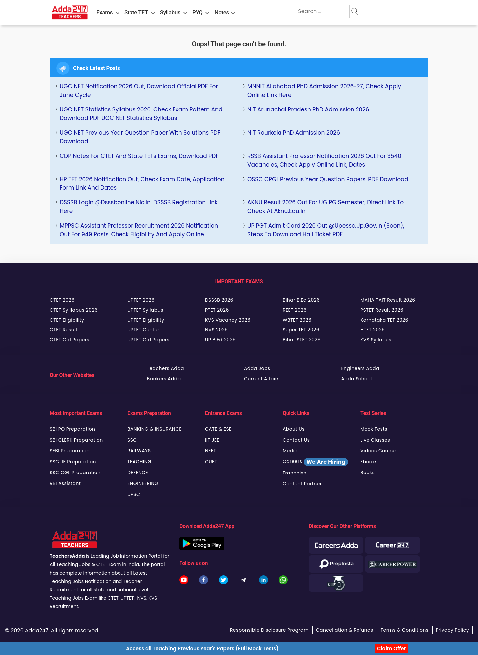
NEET (210, 450)
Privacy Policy (452, 630)
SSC (132, 440)
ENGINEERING (142, 483)
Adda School (356, 378)
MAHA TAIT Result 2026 (387, 300)
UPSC (133, 494)
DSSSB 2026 (219, 300)
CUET (211, 461)
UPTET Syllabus (145, 310)
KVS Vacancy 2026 (227, 320)
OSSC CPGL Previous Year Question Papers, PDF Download (327, 179)
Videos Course (378, 450)
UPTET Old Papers (148, 339)
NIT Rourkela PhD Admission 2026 (293, 133)
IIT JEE (212, 440)
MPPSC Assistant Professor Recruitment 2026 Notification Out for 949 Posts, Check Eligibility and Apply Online (139, 230)
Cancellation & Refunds (344, 630)
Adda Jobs (257, 368)
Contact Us (296, 440)
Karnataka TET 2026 (384, 320)
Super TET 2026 (301, 330)
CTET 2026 (62, 300)
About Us (294, 429)
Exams (104, 12)
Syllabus (170, 12)
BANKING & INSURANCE (154, 429)
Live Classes (375, 440)
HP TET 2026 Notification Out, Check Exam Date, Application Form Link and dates (142, 183)
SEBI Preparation (70, 450)
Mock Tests (373, 429)
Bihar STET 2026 (302, 339)
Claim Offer (391, 648)
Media (290, 450)
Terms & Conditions (405, 630)
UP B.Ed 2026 (220, 339)
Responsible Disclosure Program (269, 630)
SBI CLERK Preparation (76, 440)
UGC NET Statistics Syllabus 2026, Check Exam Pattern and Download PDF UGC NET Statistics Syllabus (141, 114)
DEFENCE (137, 472)
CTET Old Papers (69, 339)
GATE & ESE (218, 429)
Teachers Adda (165, 368)
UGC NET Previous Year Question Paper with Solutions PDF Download (140, 137)
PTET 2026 (217, 310)
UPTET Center (143, 330)
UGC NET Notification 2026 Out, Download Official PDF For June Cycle (139, 90)
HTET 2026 (372, 330)
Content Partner (302, 483)
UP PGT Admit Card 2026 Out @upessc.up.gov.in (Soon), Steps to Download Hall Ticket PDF (325, 230)
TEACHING (139, 461)
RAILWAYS (139, 450)
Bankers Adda (164, 378)
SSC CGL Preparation (75, 472)
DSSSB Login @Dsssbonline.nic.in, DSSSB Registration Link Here (139, 206)
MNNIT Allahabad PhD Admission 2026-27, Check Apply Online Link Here (324, 90)
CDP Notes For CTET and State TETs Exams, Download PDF (139, 156)
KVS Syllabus (375, 339)
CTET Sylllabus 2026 (74, 310)
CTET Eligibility (67, 320)
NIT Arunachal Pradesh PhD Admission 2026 (308, 109)
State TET (136, 12)
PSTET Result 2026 (381, 310)
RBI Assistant (65, 483)
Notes (222, 12)
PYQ (197, 12)
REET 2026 (295, 310)
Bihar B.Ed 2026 (301, 300)
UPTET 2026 (141, 300)
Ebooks (369, 461)
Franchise (294, 473)
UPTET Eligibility (145, 320)
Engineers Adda (360, 368)
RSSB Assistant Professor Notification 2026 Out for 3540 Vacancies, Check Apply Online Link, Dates (324, 160)
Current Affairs (261, 378)
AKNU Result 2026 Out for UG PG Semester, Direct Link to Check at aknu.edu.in (325, 206)
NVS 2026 (216, 330)
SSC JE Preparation (73, 461)
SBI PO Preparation (72, 429)
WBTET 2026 (297, 320)
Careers (315, 462)
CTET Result (64, 330)
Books (367, 472)
